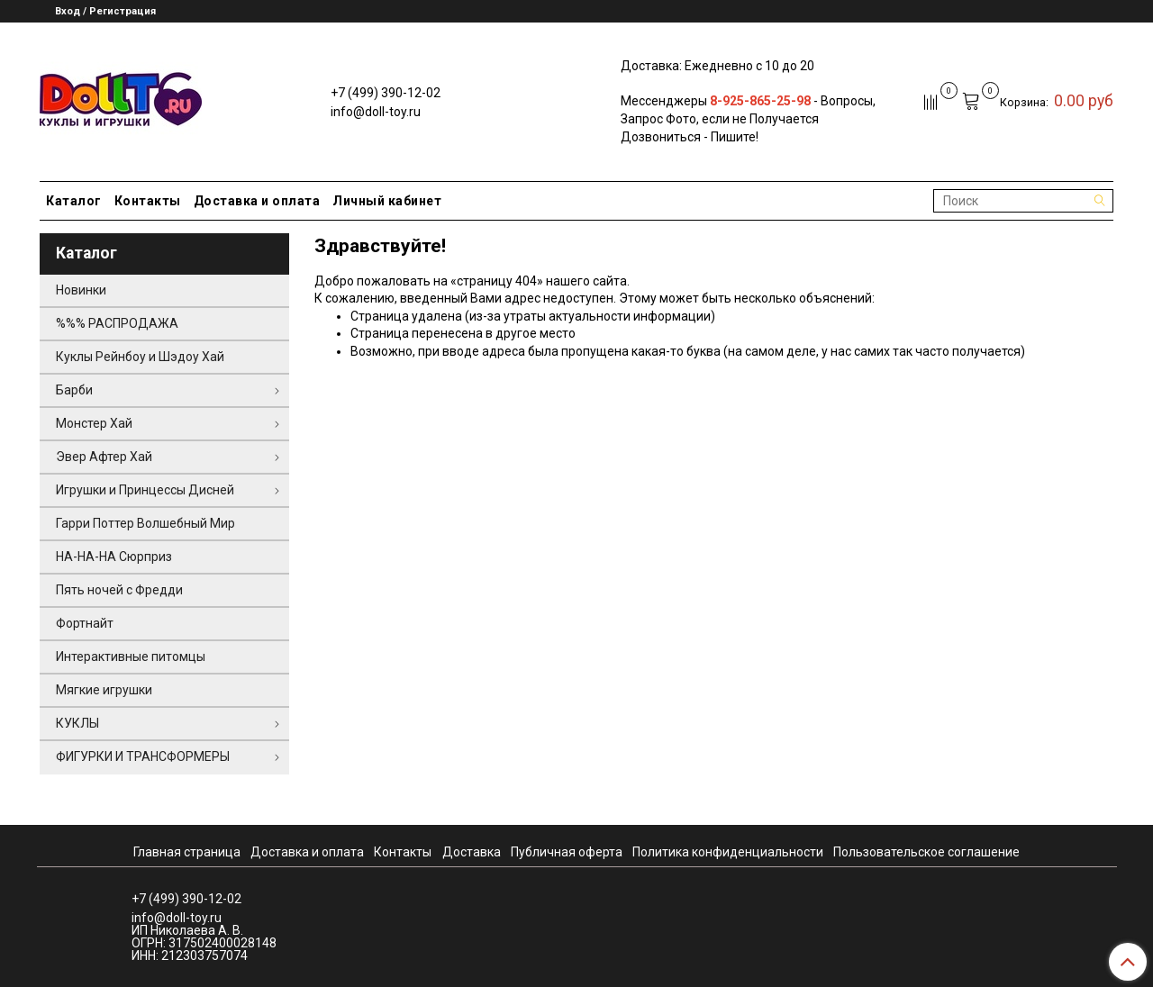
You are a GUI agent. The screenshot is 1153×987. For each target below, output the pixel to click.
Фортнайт (84, 623)
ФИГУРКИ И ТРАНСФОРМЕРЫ (143, 756)
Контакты (147, 201)
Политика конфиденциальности (727, 852)
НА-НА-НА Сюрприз (114, 556)
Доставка (471, 852)
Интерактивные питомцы (130, 656)
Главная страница (187, 852)
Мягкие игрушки (104, 690)
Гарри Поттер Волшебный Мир (145, 523)
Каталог (74, 201)
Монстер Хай (94, 423)
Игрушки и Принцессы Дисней (145, 490)
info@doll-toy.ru (376, 111)
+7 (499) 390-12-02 (385, 93)
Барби (74, 390)
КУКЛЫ (77, 723)
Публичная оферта (566, 852)
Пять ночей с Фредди (119, 590)
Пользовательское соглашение (926, 852)
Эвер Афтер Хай (104, 456)
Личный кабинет (386, 201)
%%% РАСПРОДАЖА (117, 323)
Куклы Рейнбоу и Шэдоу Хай (140, 356)
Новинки (81, 290)
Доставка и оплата (257, 201)
